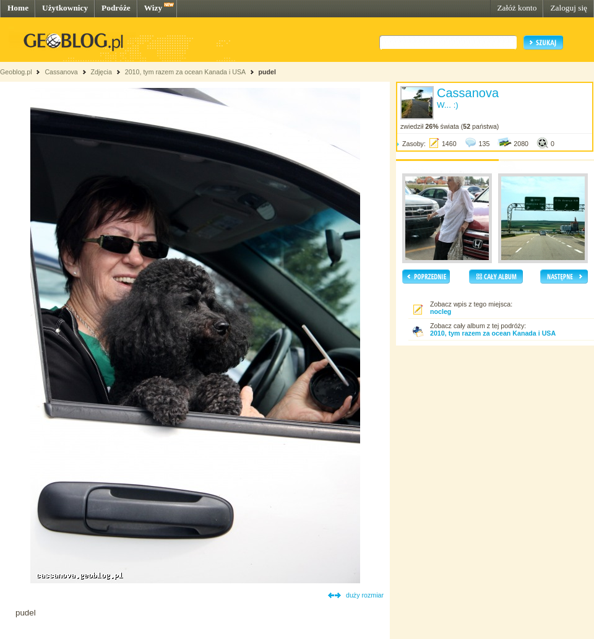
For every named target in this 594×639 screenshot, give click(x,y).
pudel (266, 72)
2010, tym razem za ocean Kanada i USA (185, 72)
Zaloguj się (568, 7)
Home (17, 7)
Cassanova (61, 72)
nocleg (440, 311)
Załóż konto (516, 7)
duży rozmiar (365, 595)
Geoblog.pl (16, 72)
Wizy (153, 7)
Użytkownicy (65, 7)
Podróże (116, 7)
